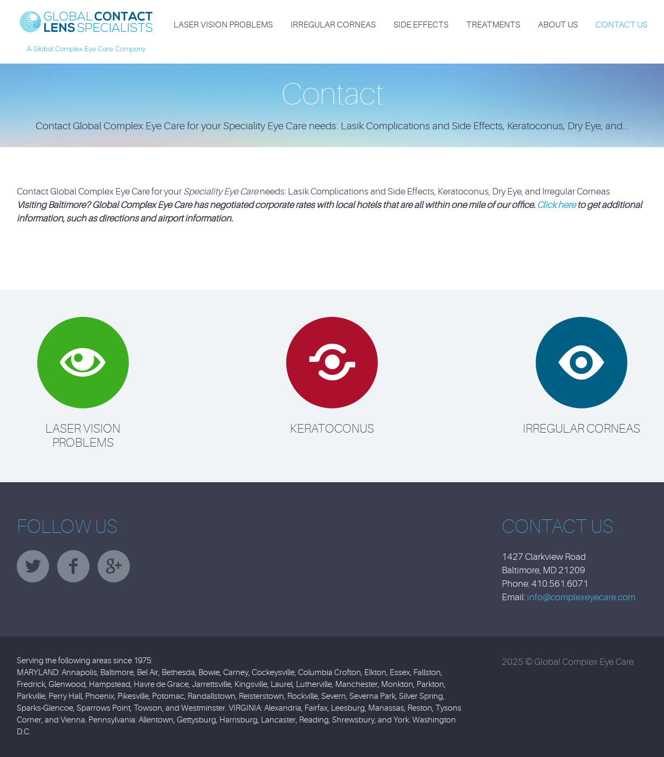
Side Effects (420, 25)
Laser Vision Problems (223, 25)
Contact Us (621, 25)
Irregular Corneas (333, 25)
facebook (73, 566)
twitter (33, 566)
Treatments (493, 25)
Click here (556, 205)
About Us (558, 25)
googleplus (114, 566)
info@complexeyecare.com (581, 597)
